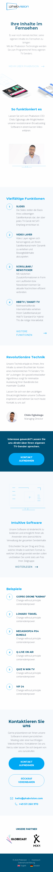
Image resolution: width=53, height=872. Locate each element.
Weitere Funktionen (24, 333)
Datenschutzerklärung (26, 862)
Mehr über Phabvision (24, 72)
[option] (16, 838)
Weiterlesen (23, 566)
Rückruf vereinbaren (26, 780)
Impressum (36, 860)
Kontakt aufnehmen (26, 459)
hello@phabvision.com (26, 798)
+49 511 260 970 (26, 804)
